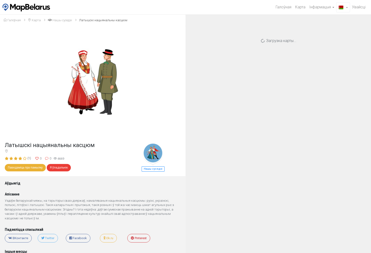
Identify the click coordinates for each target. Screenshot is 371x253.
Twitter (47, 238)
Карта (300, 7)
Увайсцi (359, 7)
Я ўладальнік (59, 167)
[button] (343, 7)
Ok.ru (108, 238)
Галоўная (283, 7)
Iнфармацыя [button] (321, 7)
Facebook (78, 238)
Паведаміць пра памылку (25, 167)
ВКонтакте (18, 238)
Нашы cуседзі (60, 20)
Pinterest (139, 238)
